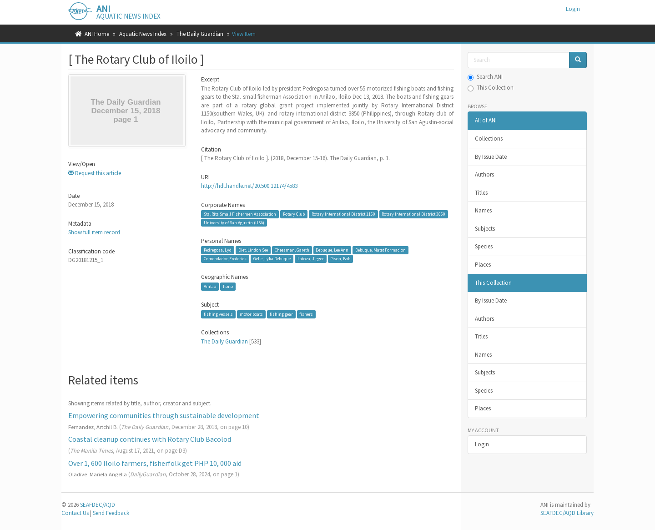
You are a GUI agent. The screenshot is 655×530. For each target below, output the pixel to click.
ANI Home (97, 34)
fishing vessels (218, 314)
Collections (489, 138)
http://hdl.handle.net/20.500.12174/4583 (249, 186)
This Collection (491, 87)
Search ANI (485, 77)
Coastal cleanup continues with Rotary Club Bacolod (149, 439)
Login (482, 444)
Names (483, 210)
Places (483, 264)
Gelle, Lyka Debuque (272, 259)
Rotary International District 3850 (413, 214)
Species (484, 246)
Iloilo (228, 286)
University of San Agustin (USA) (234, 223)
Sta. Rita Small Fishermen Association (240, 214)
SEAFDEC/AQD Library (567, 513)
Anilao (210, 286)
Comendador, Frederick (225, 259)
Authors (484, 174)
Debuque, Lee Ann (332, 250)
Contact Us (75, 513)
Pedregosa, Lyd (218, 250)
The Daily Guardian (199, 34)
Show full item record (94, 232)
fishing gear (281, 314)
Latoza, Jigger (310, 259)
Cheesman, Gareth (292, 250)
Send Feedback (111, 513)
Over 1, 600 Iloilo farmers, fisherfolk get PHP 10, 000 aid (155, 463)
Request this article (94, 173)
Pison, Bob (340, 259)
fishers (306, 314)
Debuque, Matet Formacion (380, 250)
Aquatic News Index (142, 34)
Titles (481, 193)
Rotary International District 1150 (343, 214)
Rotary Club (294, 214)
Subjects (485, 228)
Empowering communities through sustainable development (163, 415)
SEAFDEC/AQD (97, 505)
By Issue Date (491, 157)
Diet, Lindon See (253, 250)
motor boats (251, 314)
